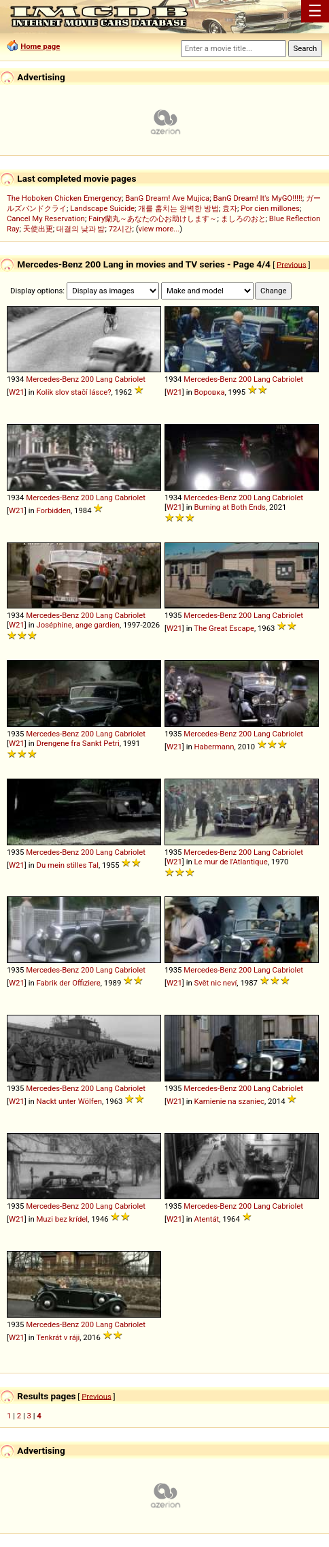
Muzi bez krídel (62, 1219)
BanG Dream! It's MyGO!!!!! (257, 198)
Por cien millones (270, 208)
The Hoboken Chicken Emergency (64, 198)
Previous (292, 264)
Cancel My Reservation (46, 218)
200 (87, 379)
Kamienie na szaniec (229, 1101)
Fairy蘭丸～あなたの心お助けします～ (152, 218)
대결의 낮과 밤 (80, 228)
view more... (159, 228)
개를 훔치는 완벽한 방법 (178, 208)
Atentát (206, 1219)
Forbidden (53, 510)
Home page (40, 46)
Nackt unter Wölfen (68, 1101)
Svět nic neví (215, 983)
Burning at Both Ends (229, 507)
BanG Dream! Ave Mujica (167, 198)
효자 (229, 208)
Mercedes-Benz (52, 379)
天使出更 (38, 228)
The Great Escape (224, 628)
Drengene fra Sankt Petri (77, 743)
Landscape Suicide (102, 208)
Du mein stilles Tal (67, 865)
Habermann (214, 746)
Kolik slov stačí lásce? (73, 392)
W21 (16, 392)
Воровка (209, 392)
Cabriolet (130, 379)
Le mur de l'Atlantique (230, 861)
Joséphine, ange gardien (77, 625)
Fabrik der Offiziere (68, 983)
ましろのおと (243, 218)
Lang (104, 379)
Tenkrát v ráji (58, 1337)
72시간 (121, 228)
